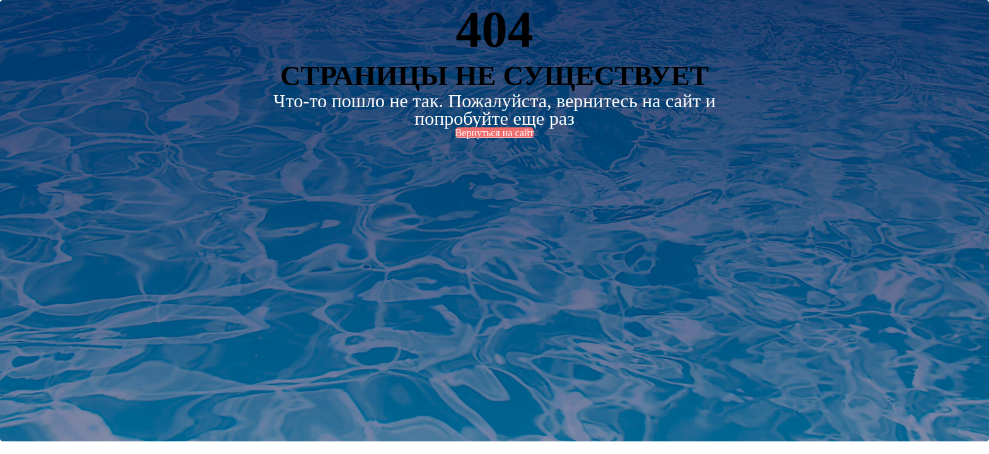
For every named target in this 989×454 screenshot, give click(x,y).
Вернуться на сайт (494, 132)
